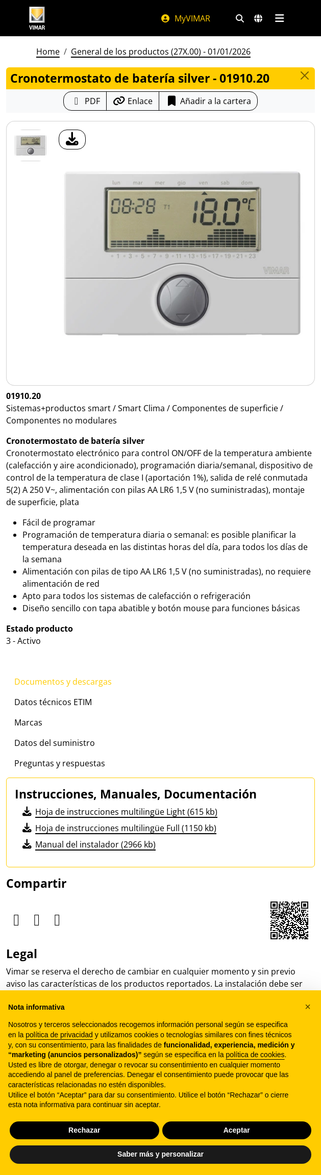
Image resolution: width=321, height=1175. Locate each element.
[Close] (305, 75)
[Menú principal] (279, 18)
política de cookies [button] (255, 1055)
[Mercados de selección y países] (258, 18)
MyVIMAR (185, 18)
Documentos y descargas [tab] (63, 681)
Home (48, 51)
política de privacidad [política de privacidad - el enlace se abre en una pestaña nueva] (59, 1035)
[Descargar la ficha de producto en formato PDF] (85, 101)
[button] (308, 1006)
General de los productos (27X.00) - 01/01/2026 (161, 51)
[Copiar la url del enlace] (132, 101)
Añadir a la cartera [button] (208, 101)
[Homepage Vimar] (37, 18)
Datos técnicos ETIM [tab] (53, 702)
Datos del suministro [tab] (54, 742)
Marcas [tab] (28, 722)
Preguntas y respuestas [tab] (59, 763)
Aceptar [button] (237, 1130)
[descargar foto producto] (72, 139)
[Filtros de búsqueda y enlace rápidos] (240, 18)
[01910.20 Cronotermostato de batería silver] (30, 145)
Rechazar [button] (84, 1130)
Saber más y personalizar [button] (160, 1154)
